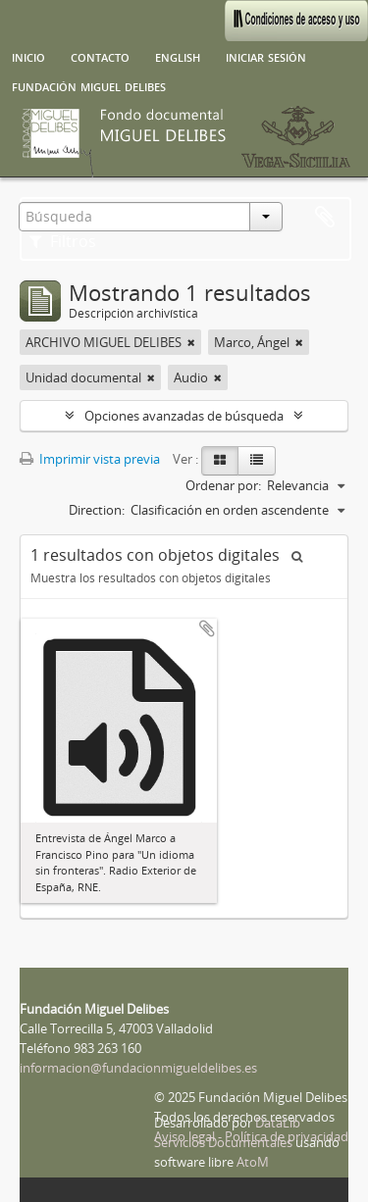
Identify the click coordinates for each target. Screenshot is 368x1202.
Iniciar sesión (266, 56)
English (177, 56)
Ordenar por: (223, 485)
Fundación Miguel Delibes (89, 85)
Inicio (28, 56)
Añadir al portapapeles (207, 628)
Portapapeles (324, 217)
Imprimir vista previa (90, 459)
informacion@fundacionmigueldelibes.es (138, 1068)
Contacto (100, 56)
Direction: (97, 510)
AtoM (253, 1162)
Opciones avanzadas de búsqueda (184, 416)
